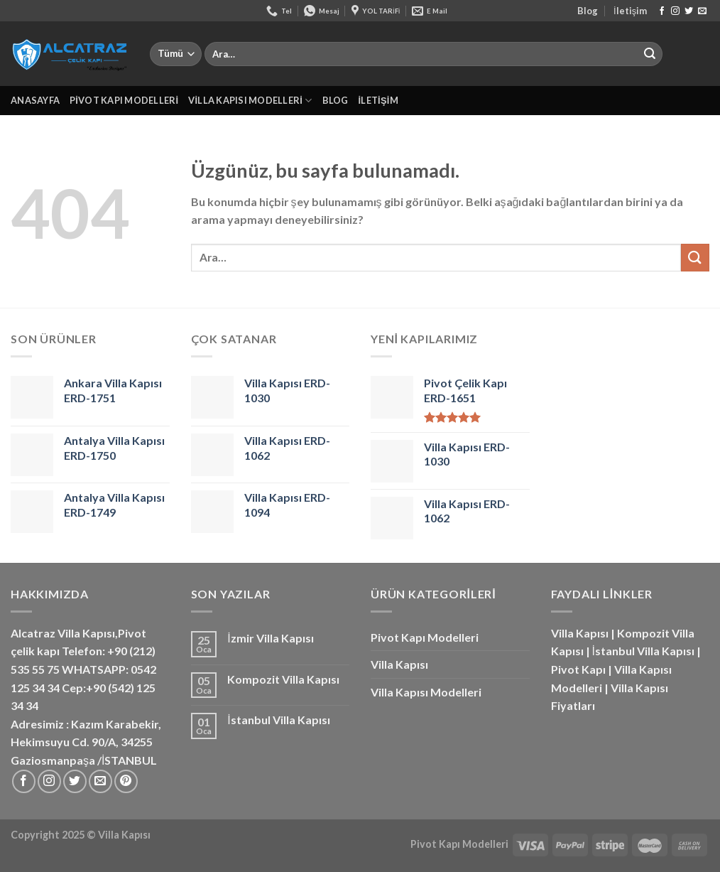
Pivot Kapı (578, 669)
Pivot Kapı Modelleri (124, 100)
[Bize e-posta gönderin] (702, 11)
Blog (587, 10)
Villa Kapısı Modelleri (250, 100)
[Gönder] (650, 54)
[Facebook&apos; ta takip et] (662, 11)
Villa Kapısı (399, 664)
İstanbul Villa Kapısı (278, 719)
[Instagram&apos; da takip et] (675, 11)
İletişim (630, 10)
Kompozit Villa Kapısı (283, 679)
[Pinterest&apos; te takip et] (126, 781)
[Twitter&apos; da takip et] (688, 11)
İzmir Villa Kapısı (270, 638)
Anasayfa (35, 100)
